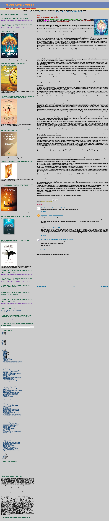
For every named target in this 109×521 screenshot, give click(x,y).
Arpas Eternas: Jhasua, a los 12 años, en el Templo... (12, 439)
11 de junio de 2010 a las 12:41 (53, 227)
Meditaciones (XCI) (6, 395)
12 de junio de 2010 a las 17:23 (66, 239)
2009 (3, 458)
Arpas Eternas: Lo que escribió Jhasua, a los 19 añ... (12, 415)
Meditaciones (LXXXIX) (7, 406)
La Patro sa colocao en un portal (8, 445)
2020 (3, 339)
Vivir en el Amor (5, 376)
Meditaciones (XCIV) (6, 381)
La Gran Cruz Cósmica (7, 391)
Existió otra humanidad (7, 408)
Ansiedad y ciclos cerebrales (8, 396)
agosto (4, 355)
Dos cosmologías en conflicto (8, 378)
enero (4, 457)
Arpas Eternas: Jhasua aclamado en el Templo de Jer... (12, 362)
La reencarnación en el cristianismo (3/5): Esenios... (12, 414)
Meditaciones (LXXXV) (6, 427)
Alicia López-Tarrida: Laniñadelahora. (49, 207)
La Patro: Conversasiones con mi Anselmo (10, 394)
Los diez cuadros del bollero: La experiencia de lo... (12, 452)
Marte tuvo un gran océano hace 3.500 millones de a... (12, 386)
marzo (4, 455)
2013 (3, 346)
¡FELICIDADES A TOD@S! (7, 372)
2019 (3, 340)
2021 (3, 338)
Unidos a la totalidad (6, 367)
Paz (3, 435)
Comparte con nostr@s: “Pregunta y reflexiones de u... (12, 424)
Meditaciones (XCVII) (6, 363)
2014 (3, 345)
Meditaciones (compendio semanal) (9, 374)
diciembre (5, 351)
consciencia (43, 201)
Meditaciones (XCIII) (6, 385)
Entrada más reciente (41, 286)
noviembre (5, 352)
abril (4, 454)
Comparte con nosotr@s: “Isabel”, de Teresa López (12, 370)
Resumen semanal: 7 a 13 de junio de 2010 (10, 425)
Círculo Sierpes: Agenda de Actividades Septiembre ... (12, 373)
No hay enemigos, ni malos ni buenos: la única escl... (12, 377)
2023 (3, 335)
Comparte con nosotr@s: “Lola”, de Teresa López (11, 450)
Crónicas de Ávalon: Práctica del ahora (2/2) (10, 393)
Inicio (74, 286)
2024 (3, 334)
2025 (3, 333)
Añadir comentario (42, 249)
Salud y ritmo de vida (6, 430)
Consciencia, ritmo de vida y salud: (9, 428)
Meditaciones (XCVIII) (6, 358)
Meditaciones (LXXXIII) (7, 440)
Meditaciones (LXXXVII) (7, 416)
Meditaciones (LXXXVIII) (7, 411)
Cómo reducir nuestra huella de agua (9, 369)
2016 (3, 343)
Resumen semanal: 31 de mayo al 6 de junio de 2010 (12, 451)
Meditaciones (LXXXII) (6, 446)
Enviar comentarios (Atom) (49, 288)
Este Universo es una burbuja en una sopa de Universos (12, 390)
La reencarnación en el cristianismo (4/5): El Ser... (11, 410)
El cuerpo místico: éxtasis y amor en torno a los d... (12, 422)
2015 (3, 344)
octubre (4, 353)
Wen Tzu (4, 403)
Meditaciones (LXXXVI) (7, 420)
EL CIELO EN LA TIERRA (19, 5)
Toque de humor (5, 407)
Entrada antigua (104, 286)
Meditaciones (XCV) (6, 375)
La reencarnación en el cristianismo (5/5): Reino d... (12, 405)
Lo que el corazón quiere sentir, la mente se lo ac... (11, 442)
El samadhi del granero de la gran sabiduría (10, 448)
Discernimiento (5, 368)
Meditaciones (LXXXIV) (7, 432)
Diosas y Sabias (5, 360)
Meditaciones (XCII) (6, 389)
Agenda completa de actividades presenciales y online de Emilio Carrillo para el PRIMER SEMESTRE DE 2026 (54, 11)
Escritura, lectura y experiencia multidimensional (11, 387)
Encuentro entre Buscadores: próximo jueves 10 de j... (12, 441)
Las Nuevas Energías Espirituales (8, 434)
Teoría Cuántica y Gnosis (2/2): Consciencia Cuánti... (12, 431)
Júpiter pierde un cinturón (7, 444)
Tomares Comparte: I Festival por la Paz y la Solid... (12, 392)
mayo (4, 453)
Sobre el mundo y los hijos (7, 359)
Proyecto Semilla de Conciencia (8, 379)
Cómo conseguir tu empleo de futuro (9, 447)
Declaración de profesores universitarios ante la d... (12, 409)
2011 (3, 349)
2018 (3, 341)
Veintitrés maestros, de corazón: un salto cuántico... (12, 443)
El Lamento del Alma (6, 413)
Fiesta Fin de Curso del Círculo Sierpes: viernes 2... (12, 397)
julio (4, 356)
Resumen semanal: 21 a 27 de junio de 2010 (10, 371)
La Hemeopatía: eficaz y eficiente (8, 404)
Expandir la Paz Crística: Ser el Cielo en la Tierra (11, 412)
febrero (4, 456)
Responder (43, 211)
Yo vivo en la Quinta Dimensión (8, 449)
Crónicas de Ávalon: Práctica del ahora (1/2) (10, 398)
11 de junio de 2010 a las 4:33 (56, 215)
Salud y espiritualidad (6, 429)
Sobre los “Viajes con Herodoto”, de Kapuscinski (11, 380)
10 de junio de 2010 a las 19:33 (66, 207)
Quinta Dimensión (48, 201)
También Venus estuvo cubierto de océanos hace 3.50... (12, 361)
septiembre (5, 354)
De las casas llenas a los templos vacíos (10, 421)
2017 (3, 342)
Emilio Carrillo (44, 215)
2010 (3, 350)
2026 (3, 332)
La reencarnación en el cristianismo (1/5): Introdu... (11, 423)
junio (4, 357)
